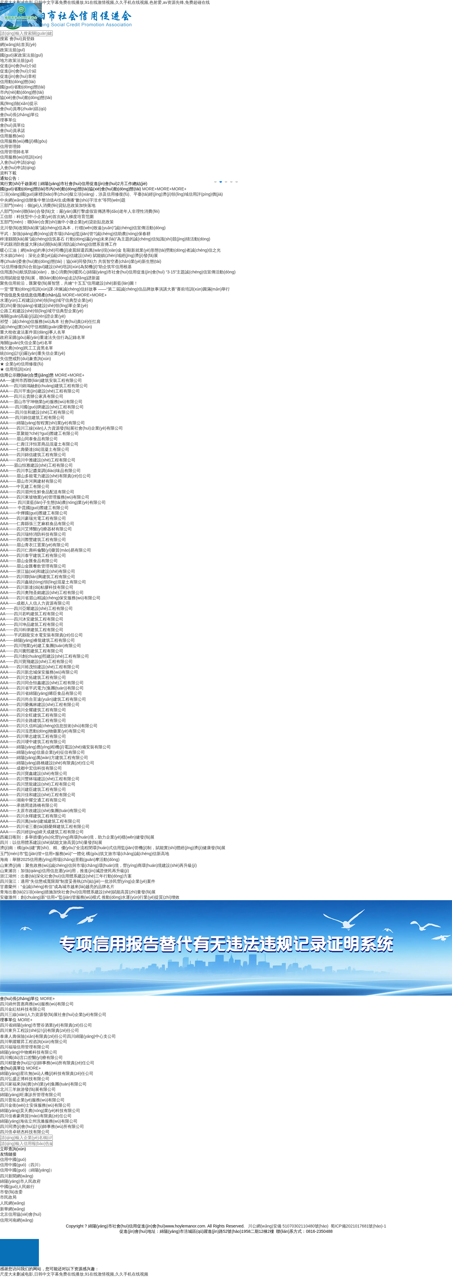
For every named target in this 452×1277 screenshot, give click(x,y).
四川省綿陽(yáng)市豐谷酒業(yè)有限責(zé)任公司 (46, 1025)
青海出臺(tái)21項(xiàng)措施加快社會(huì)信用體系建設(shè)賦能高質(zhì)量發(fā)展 (78, 892)
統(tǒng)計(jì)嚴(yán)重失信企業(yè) (32, 353)
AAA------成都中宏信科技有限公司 (31, 768)
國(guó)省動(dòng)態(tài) (22, 87)
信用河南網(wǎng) (16, 1220)
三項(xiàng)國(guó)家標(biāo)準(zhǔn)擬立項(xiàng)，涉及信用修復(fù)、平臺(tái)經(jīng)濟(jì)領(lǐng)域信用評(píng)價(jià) (111, 194)
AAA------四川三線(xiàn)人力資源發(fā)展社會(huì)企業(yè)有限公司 (61, 428)
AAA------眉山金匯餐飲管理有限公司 (33, 566)
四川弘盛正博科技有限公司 (25, 1078)
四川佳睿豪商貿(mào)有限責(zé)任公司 (36, 1115)
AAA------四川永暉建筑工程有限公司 (33, 816)
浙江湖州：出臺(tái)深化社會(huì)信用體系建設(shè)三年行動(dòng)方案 (66, 876)
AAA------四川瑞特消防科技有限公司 (33, 534)
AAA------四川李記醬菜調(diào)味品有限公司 (40, 470)
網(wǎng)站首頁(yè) (18, 44)
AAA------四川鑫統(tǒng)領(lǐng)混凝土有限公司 (43, 582)
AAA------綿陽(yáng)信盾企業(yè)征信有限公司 (42, 752)
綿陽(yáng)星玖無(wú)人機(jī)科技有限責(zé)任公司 (46, 1073)
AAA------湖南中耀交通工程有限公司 (33, 800)
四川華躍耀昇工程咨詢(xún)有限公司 (33, 1041)
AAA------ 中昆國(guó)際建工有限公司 (34, 507)
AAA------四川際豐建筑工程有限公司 (33, 539)
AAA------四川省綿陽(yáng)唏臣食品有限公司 (41, 693)
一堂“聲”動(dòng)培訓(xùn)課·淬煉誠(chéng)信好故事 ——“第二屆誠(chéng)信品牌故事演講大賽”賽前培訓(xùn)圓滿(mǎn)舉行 (115, 289)
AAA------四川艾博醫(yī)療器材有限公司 (36, 529)
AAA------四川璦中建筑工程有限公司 (33, 741)
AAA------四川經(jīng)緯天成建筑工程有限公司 (42, 831)
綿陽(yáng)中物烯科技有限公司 (28, 1052)
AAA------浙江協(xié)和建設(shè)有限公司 (37, 571)
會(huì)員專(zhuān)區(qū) (23, 108)
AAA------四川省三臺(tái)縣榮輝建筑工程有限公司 (45, 826)
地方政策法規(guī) (16, 60)
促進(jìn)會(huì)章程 (18, 76)
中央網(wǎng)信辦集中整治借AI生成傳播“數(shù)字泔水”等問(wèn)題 (63, 200)
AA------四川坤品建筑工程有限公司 (31, 624)
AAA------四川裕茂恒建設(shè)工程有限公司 (40, 666)
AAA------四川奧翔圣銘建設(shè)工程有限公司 (42, 592)
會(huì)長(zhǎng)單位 (19, 114)
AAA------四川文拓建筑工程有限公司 (33, 677)
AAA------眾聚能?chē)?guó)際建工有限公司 (39, 433)
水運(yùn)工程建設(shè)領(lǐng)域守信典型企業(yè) (46, 300)
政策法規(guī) (12, 49)
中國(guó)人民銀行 (17, 1186)
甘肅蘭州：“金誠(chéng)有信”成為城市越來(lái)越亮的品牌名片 (57, 886)
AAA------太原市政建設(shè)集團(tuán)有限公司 (43, 810)
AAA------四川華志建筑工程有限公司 (33, 736)
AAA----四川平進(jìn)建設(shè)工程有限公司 (40, 391)
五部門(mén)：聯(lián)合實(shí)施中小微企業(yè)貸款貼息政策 (57, 222)
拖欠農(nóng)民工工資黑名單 (26, 348)
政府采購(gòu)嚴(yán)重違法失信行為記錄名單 (42, 337)
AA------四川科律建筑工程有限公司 (31, 629)
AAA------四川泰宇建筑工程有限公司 (33, 555)
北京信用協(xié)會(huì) (20, 1214)
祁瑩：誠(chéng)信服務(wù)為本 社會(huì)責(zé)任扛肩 (50, 321)
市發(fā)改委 (11, 1191)
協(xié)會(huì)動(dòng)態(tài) (26, 97)
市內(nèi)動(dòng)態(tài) (22, 92)
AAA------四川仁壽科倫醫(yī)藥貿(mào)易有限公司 (45, 550)
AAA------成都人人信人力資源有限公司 (35, 603)
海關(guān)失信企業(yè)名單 (26, 342)
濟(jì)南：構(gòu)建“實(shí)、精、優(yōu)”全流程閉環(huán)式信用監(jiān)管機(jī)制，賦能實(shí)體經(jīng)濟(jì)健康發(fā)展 (112, 847)
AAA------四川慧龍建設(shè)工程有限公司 (37, 784)
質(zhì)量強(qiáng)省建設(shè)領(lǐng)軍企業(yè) (44, 305)
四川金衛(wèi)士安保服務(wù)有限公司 (35, 1105)
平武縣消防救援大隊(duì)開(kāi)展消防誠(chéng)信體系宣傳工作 (58, 244)
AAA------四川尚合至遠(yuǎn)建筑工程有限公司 (43, 699)
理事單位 (8, 120)
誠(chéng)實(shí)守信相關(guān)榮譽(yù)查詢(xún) (46, 326)
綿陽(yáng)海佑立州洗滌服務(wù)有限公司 (38, 1121)
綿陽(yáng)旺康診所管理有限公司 (30, 1094)
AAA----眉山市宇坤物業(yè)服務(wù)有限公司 (41, 401)
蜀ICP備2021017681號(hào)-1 (358, 1226)
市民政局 (8, 1197)
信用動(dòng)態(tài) (18, 81)
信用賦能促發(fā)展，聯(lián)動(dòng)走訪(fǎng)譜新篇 (50, 277)
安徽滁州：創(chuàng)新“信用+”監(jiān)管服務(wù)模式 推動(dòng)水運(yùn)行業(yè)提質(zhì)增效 (89, 897)
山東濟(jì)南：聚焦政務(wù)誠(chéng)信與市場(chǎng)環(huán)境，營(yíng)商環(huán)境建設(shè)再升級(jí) (98, 865)
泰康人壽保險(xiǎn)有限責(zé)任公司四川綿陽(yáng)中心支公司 (58, 1036)
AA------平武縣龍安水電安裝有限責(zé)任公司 (41, 635)
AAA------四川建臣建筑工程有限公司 (33, 789)
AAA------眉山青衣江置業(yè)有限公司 (34, 544)
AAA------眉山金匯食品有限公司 (29, 560)
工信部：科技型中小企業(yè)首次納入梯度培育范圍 (47, 216)
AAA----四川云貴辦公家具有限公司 (31, 396)
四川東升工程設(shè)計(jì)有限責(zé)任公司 (39, 1030)
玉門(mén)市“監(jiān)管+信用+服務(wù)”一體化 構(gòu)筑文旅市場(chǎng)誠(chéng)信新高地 (84, 853)
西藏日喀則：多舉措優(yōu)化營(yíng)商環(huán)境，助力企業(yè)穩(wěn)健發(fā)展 (77, 837)
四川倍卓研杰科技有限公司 (25, 1131)
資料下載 (8, 173)
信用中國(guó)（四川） (21, 1164)
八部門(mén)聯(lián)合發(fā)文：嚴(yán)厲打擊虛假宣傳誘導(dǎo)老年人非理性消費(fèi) (80, 211)
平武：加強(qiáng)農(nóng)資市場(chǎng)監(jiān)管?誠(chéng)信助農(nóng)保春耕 (75, 233)
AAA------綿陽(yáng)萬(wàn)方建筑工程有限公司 (44, 757)
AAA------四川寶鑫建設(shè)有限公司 (33, 773)
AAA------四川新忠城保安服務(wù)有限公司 (39, 672)
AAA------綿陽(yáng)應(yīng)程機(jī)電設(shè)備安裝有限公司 (55, 747)
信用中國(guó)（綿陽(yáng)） (27, 1170)
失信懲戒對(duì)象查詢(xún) (25, 358)
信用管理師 (10, 146)
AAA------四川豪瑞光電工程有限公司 (33, 518)
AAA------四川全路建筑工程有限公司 (33, 720)
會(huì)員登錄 (21, 38)
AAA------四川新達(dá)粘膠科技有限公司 (36, 587)
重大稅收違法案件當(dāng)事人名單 (32, 332)
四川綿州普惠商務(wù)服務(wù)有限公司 (37, 1004)
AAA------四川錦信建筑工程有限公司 (33, 454)
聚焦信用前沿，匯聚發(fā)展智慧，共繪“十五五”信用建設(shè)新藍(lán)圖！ (69, 283)
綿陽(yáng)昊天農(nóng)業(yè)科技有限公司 (40, 1110)
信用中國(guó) (13, 1159)
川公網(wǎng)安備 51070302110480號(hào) (288, 1226)
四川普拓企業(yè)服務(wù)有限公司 (32, 1100)
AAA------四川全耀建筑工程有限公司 (33, 709)
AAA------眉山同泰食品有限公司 (29, 438)
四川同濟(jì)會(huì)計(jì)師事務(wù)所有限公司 (42, 1126)
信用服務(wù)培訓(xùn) (21, 157)
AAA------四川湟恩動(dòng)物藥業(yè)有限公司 (42, 731)
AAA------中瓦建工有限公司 (25, 486)
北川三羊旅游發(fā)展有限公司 (28, 1089)
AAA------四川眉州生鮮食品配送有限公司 (37, 491)
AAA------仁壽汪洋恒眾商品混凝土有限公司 (39, 444)
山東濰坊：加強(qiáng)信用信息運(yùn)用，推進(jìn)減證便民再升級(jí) (64, 870)
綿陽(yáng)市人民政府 (20, 1181)
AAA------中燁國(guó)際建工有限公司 (33, 513)
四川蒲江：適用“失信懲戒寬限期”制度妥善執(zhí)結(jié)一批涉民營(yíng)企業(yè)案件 (77, 881)
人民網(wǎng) (12, 1203)
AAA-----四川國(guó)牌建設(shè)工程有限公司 (42, 407)
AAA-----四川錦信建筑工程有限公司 (32, 417)
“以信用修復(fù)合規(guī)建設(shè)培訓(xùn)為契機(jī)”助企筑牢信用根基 (66, 266)
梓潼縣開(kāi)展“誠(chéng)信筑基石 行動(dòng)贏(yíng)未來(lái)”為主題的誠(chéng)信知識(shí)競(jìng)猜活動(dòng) (105, 239)
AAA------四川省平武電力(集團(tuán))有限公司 (42, 688)
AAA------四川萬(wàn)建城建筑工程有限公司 (40, 821)
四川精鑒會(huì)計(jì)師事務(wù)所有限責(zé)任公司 (47, 1062)
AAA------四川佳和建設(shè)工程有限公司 (37, 794)
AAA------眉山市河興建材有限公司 (31, 481)
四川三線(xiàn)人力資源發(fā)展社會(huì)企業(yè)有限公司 (53, 1014)
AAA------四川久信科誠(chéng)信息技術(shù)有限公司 (49, 725)
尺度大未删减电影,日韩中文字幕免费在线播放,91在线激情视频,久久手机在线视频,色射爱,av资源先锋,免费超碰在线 (105, 2)
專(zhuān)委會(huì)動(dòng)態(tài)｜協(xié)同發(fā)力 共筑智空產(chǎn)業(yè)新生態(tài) (80, 261)
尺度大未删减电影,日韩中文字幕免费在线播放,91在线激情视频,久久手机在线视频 (74, 1274)
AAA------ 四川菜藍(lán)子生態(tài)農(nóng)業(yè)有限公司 (53, 502)
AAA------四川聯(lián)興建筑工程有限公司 (37, 576)
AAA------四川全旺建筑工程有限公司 (33, 715)
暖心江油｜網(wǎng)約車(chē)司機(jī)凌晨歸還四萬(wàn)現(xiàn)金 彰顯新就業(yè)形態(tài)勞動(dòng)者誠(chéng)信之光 (110, 250)
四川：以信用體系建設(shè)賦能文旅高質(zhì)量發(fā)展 (51, 842)
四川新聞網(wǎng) (16, 1176)
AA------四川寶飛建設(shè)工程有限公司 (36, 661)
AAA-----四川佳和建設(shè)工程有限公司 (37, 412)
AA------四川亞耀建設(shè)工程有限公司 (36, 608)
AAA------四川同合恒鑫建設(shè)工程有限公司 (42, 682)
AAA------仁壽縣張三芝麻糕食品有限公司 (37, 523)
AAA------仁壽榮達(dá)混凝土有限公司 (34, 449)
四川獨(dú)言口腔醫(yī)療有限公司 (31, 1057)
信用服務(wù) (12, 135)
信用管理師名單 (14, 151)
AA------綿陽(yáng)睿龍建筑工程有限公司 (37, 640)
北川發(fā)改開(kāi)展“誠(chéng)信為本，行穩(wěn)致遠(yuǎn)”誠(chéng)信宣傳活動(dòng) (83, 227)
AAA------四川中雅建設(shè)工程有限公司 (37, 460)
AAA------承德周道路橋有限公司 (29, 805)
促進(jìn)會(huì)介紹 (18, 65)
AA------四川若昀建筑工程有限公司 (31, 613)
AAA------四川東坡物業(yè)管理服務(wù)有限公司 (44, 497)
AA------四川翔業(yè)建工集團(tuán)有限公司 (40, 645)
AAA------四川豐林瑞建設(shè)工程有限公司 (40, 778)
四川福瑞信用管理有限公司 (25, 1047)
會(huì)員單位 (12, 125)
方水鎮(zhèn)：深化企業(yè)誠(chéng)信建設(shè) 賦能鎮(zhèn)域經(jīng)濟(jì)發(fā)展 (79, 255)
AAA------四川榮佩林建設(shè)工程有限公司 (40, 704)
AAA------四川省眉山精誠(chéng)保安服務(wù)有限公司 (50, 597)
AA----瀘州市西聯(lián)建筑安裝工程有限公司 (41, 380)
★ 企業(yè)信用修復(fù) (21, 364)
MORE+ (149, 189)
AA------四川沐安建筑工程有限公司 (31, 619)
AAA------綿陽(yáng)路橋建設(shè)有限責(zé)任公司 (47, 762)
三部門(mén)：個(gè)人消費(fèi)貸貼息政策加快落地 (47, 205)
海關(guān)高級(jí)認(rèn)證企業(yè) (32, 316)
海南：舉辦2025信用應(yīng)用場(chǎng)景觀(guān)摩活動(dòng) (60, 859)
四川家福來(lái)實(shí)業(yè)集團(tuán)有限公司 (43, 1084)
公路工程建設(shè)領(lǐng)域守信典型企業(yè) (41, 310)
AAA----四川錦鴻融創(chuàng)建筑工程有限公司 (44, 385)
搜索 (4, 38)
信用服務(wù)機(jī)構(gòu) (23, 141)
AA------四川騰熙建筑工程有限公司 (31, 651)
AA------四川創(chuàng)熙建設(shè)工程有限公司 (44, 656)
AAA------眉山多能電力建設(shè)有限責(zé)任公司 (45, 475)
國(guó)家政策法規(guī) (21, 55)
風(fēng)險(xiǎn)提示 (19, 103)
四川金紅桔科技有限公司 (22, 1009)
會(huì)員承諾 (12, 130)
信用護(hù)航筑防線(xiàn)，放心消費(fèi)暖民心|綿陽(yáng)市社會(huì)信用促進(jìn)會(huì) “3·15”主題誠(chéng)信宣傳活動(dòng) (117, 272)
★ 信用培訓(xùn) (15, 369)
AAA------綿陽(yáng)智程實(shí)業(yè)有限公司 (42, 422)
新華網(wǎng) (12, 1209)
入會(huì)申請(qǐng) (17, 162)
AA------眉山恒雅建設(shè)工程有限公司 (36, 465)
